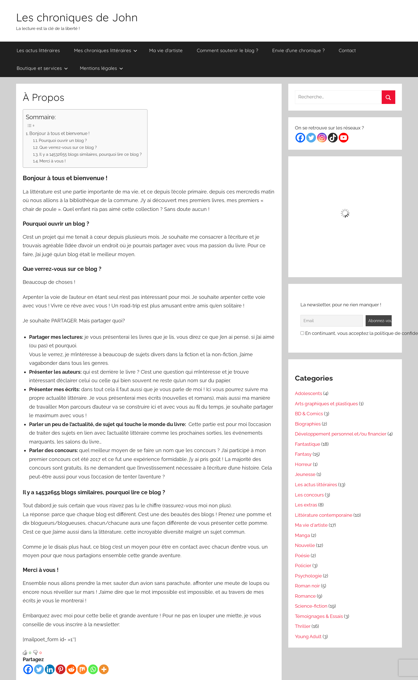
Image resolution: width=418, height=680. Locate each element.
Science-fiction (311, 606)
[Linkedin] (50, 669)
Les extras (306, 505)
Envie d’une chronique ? (298, 50)
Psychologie (308, 576)
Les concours (309, 495)
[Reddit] (71, 669)
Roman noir (307, 586)
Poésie (302, 555)
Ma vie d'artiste (311, 525)
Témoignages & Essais (319, 616)
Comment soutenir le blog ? (227, 50)
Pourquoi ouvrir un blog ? (63, 140)
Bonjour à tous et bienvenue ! (59, 133)
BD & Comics (309, 413)
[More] (104, 669)
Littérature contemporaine (323, 515)
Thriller (302, 626)
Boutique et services (42, 68)
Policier (303, 565)
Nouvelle (305, 545)
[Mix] (82, 669)
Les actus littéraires (38, 50)
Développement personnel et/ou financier (340, 434)
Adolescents (308, 393)
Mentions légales (101, 68)
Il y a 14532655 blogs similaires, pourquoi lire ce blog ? (90, 154)
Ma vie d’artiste (166, 50)
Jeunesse (305, 474)
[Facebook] (28, 669)
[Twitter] (39, 669)
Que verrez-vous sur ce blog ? (68, 147)
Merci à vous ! (52, 161)
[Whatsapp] (93, 669)
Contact (347, 50)
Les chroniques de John (77, 17)
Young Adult (308, 636)
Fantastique (307, 444)
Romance (305, 596)
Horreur (303, 464)
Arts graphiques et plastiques (326, 403)
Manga (302, 535)
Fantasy (303, 454)
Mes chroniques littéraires (105, 50)
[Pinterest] (60, 669)
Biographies (308, 424)
